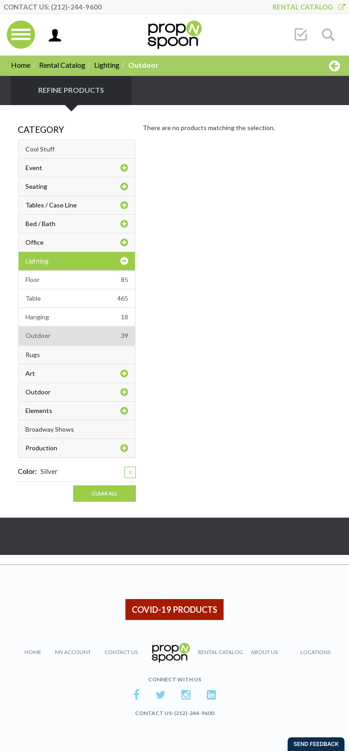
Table (76, 298)
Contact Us (121, 652)
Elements (76, 410)
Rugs (32, 354)
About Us (264, 652)
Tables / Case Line (76, 205)
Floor (76, 279)
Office (76, 242)
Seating (76, 186)
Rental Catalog (309, 7)
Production (76, 448)
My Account (73, 652)
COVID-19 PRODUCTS (174, 610)
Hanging (76, 317)
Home (20, 64)
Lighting (107, 64)
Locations (315, 652)
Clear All (105, 493)
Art (76, 373)
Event (76, 167)
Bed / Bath (76, 223)
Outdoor (76, 335)
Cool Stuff (40, 149)
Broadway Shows (49, 429)
